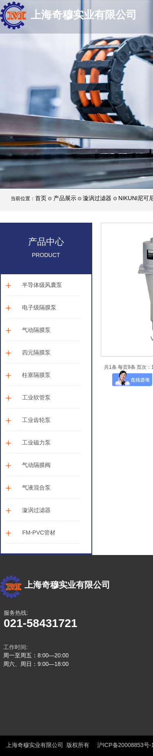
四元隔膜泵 (36, 352)
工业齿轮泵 (36, 420)
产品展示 (64, 198)
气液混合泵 (36, 487)
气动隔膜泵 (36, 330)
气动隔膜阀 (36, 465)
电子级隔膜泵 (39, 307)
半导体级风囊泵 (42, 285)
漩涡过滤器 (97, 198)
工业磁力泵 (36, 442)
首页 (41, 198)
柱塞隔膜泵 (36, 375)
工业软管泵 (36, 397)
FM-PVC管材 (38, 532)
